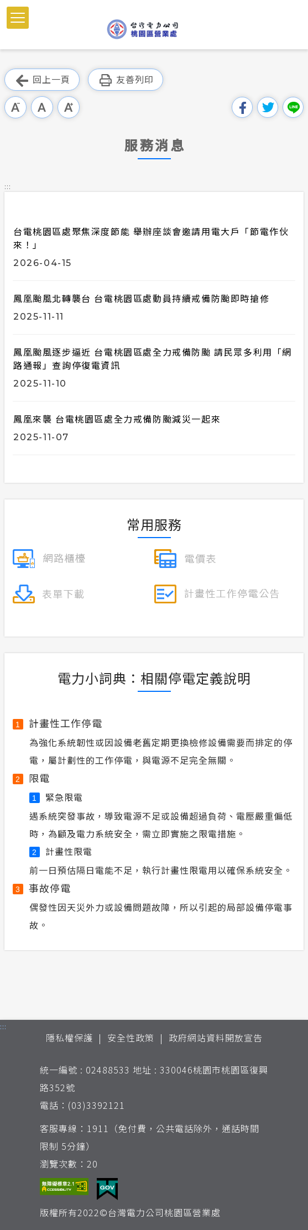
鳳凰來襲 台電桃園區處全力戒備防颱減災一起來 (117, 418)
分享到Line (293, 107)
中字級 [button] (42, 107)
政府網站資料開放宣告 (216, 1037)
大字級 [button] (69, 107)
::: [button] (7, 186)
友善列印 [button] (125, 79)
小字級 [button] (15, 107)
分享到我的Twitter (267, 107)
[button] (18, 18)
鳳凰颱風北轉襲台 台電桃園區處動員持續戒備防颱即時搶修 (141, 298)
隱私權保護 (69, 1037)
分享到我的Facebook (242, 107)
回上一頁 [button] (42, 79)
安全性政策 (130, 1037)
